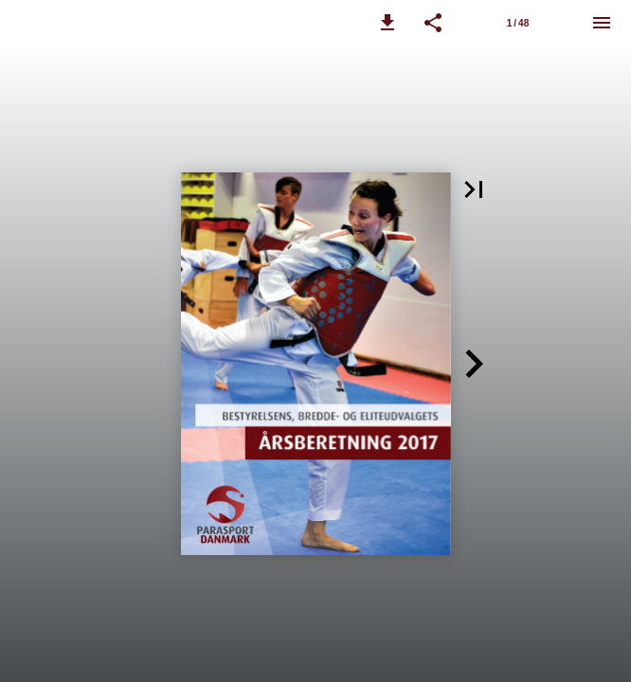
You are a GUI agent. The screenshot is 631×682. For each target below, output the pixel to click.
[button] (387, 22)
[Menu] (601, 22)
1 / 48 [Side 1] (518, 23)
